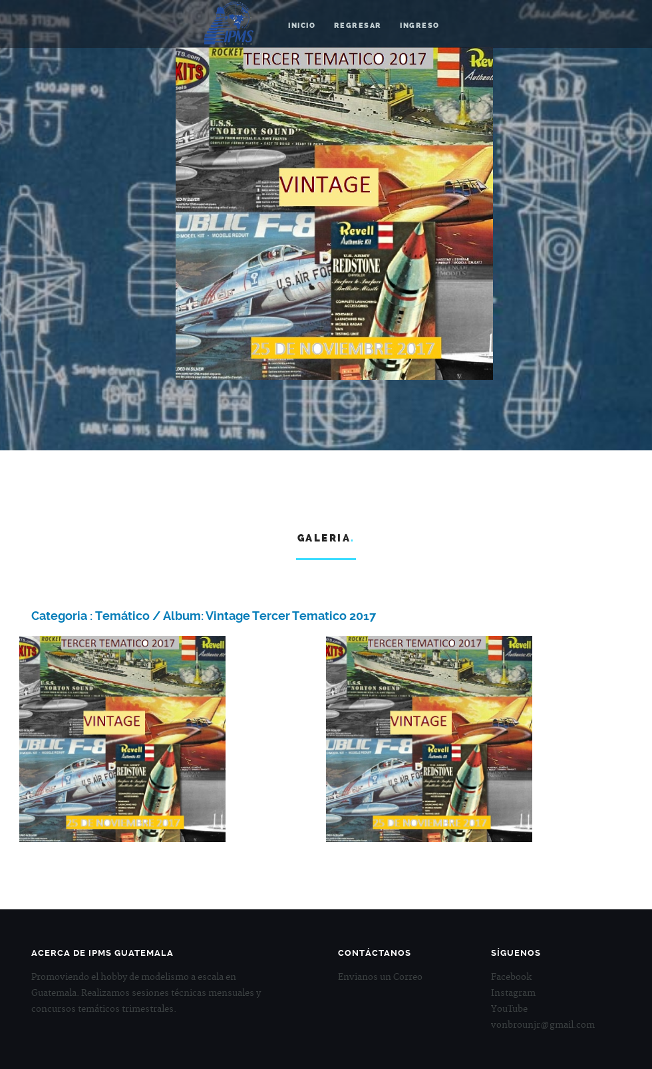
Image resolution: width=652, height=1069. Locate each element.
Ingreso (420, 25)
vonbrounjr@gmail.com (543, 1025)
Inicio (301, 25)
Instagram (513, 993)
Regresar (358, 25)
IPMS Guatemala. (229, 25)
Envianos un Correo (380, 977)
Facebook (511, 977)
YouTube (509, 1009)
